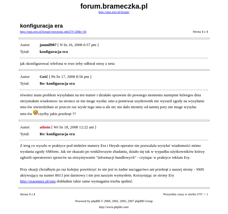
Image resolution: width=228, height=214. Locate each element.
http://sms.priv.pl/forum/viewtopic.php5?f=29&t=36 (53, 31)
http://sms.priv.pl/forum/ (114, 12)
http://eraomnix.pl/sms (38, 181)
